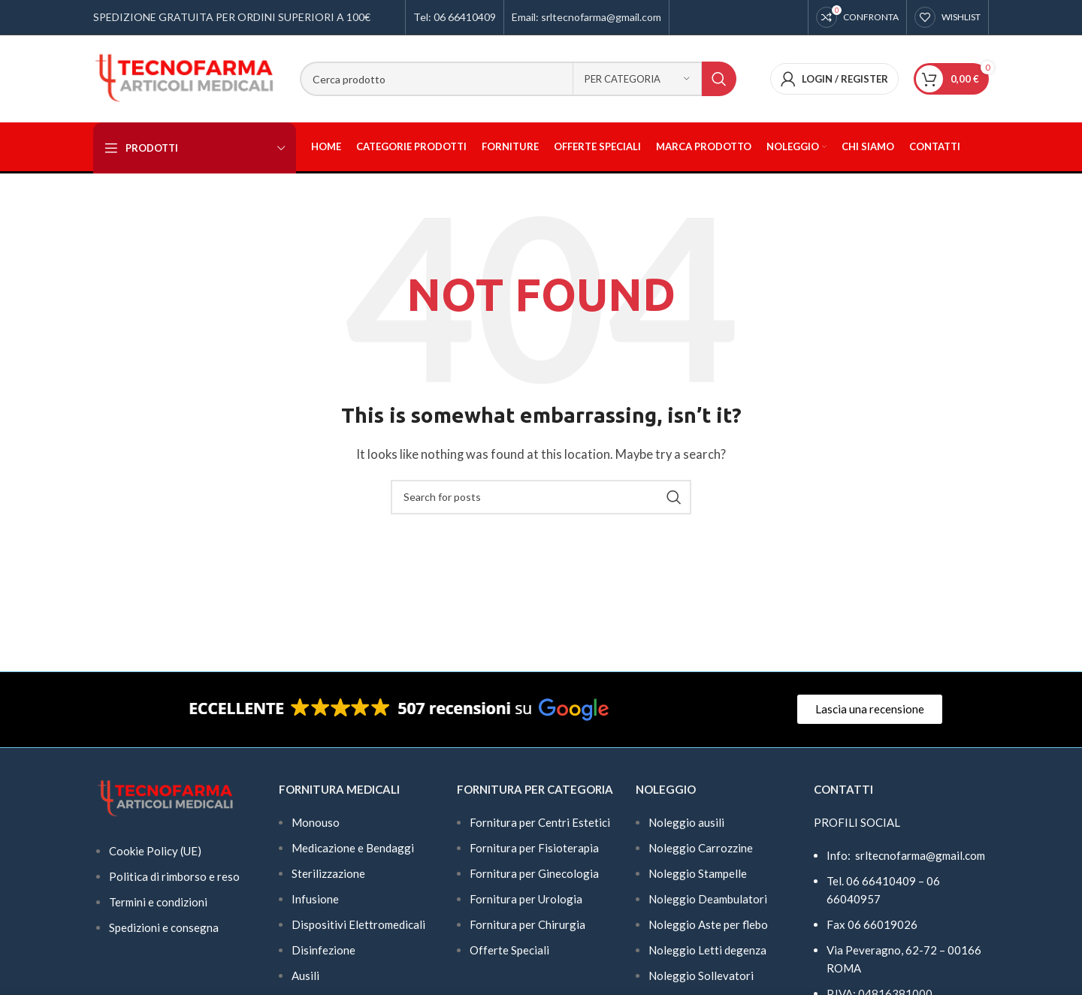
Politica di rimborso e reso (174, 876)
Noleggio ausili (686, 822)
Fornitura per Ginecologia (534, 873)
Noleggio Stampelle (697, 873)
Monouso (316, 822)
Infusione (315, 899)
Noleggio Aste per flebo (708, 924)
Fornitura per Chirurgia (527, 924)
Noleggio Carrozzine (700, 848)
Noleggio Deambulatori (707, 899)
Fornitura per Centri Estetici (540, 822)
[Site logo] (185, 77)
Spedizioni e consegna (164, 927)
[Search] (518, 79)
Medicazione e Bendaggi (353, 848)
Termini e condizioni (158, 902)
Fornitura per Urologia (526, 899)
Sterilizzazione (328, 873)
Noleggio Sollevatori (701, 975)
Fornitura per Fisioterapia (534, 848)
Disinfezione (323, 950)
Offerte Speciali (509, 950)
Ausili (305, 975)
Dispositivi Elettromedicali (358, 924)
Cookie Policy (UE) (155, 851)
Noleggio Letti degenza (707, 950)
